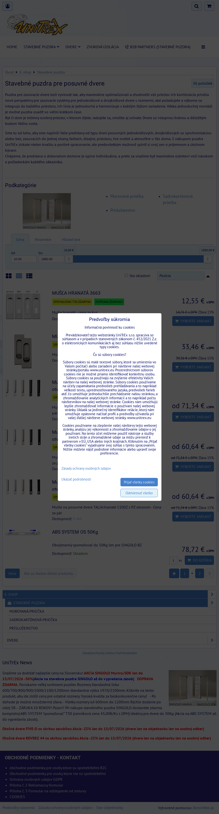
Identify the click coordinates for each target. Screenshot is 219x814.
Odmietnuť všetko (139, 493)
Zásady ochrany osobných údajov (86, 468)
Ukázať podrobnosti (76, 479)
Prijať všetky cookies (139, 482)
